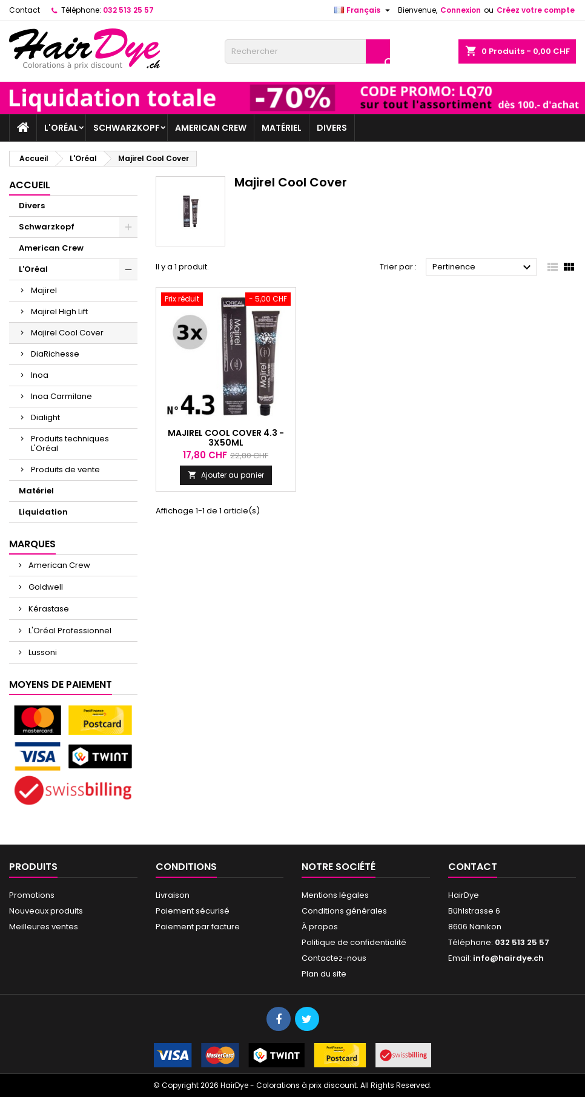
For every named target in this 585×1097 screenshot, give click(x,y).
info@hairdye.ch (508, 958)
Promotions (32, 895)
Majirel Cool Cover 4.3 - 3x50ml (226, 438)
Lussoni (42, 652)
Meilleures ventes (43, 926)
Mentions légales (335, 895)
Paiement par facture (198, 926)
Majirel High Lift (59, 311)
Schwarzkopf (126, 128)
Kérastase (48, 608)
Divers (332, 128)
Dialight (45, 417)
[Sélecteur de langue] (363, 10)
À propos (320, 926)
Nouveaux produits (46, 911)
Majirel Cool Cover (67, 332)
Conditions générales (344, 911)
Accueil (29, 185)
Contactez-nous (334, 958)
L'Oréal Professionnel (69, 630)
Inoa (39, 375)
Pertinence (483, 267)
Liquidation (43, 512)
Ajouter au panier (226, 475)
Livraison (173, 895)
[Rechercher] (307, 51)
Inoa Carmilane (61, 396)
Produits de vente (65, 469)
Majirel (44, 290)
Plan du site (324, 974)
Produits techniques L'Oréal (70, 443)
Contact (24, 10)
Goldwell (45, 587)
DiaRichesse (55, 354)
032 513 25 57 (128, 10)
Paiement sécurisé (193, 911)
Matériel (282, 128)
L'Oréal (61, 128)
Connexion (460, 10)
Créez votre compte (536, 10)
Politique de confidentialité (354, 942)
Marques (32, 544)
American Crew (210, 128)
